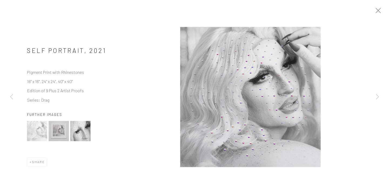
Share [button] (38, 163)
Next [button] (377, 97)
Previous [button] (11, 97)
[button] (37, 132)
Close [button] (377, 12)
